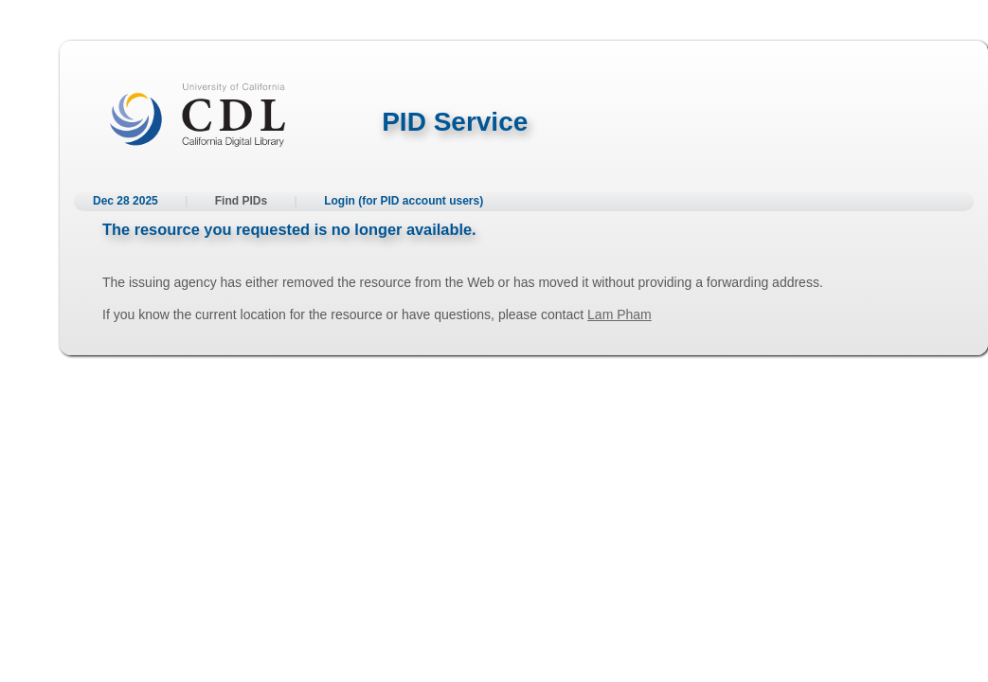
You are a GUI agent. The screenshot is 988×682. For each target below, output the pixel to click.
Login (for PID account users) (403, 200)
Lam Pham (619, 314)
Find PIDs (241, 200)
